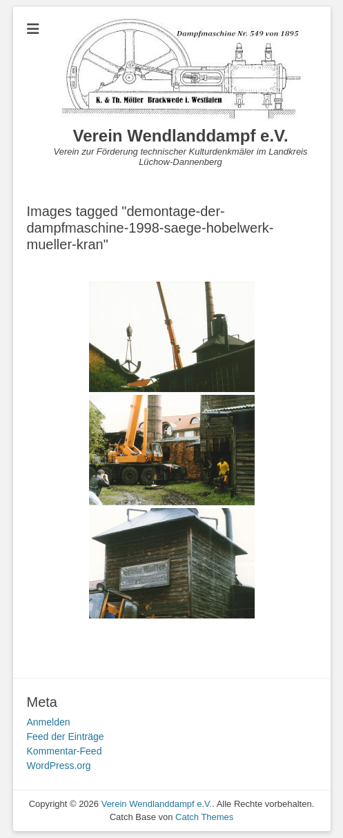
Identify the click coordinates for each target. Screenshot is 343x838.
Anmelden (48, 722)
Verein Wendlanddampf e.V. (180, 135)
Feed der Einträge (65, 736)
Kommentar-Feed (64, 751)
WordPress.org (59, 765)
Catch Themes (204, 817)
